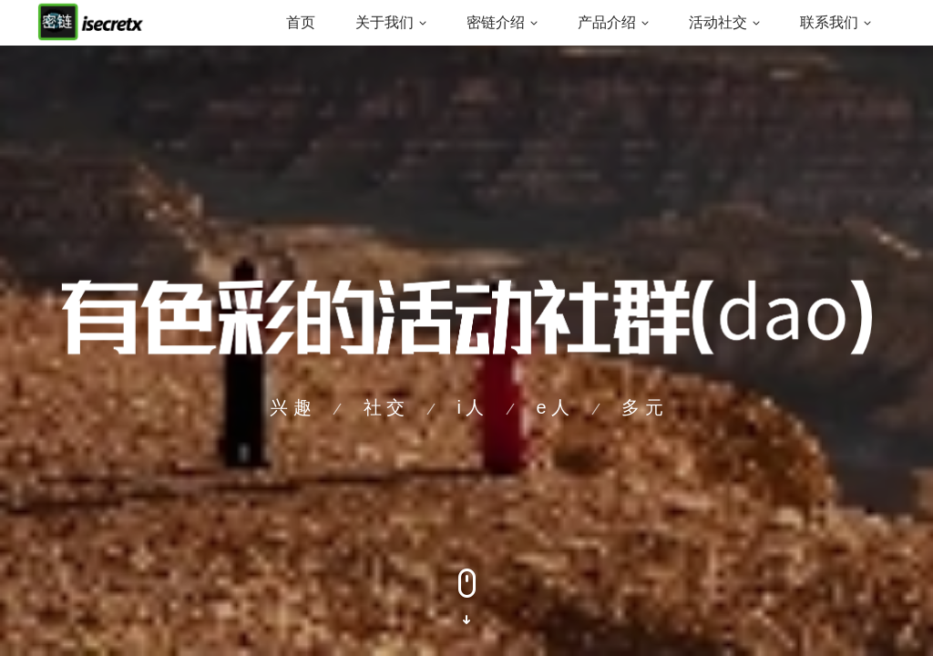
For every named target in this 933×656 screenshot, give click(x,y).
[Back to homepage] (91, 22)
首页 (300, 22)
